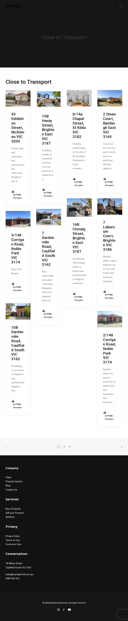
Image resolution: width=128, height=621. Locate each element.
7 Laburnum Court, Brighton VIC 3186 (109, 236)
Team (8, 477)
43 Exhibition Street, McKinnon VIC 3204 (17, 127)
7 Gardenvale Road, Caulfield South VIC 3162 (48, 249)
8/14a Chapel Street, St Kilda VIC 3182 (79, 125)
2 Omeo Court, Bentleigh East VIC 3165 (109, 125)
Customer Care (13, 544)
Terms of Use (13, 540)
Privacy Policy (13, 536)
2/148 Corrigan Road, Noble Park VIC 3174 (109, 348)
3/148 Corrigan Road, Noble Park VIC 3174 (17, 248)
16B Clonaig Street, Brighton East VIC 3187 (79, 238)
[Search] (111, 5)
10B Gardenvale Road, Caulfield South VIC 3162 (17, 343)
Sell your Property (15, 512)
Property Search (14, 481)
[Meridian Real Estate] (14, 5)
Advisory (10, 517)
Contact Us (11, 489)
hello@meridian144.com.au (19, 574)
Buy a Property (13, 508)
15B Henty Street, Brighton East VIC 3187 (48, 129)
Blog (8, 485)
